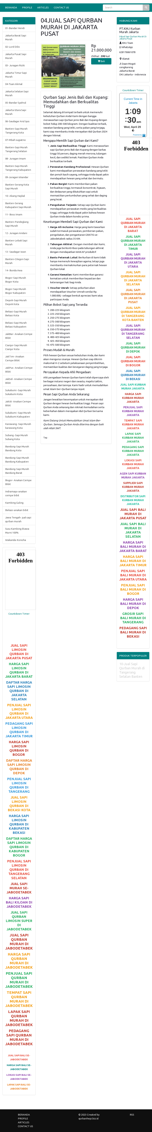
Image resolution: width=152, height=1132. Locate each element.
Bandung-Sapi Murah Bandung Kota (17, 448)
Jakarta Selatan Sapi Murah (16, 93)
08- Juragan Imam (15, 158)
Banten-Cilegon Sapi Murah (17, 261)
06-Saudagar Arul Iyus (17, 121)
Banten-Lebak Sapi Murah (16, 242)
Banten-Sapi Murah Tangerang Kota (16, 130)
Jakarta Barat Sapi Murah (15, 37)
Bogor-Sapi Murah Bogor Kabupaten (15, 291)
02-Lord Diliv (12, 46)
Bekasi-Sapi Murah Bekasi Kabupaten (16, 324)
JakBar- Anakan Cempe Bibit (18, 336)
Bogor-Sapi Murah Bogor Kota (15, 279)
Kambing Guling (14, 502)
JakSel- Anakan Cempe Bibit (18, 381)
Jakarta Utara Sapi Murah (15, 112)
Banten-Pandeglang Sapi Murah (16, 223)
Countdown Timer (18, 613)
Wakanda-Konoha (15, 540)
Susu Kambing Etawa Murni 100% (17, 530)
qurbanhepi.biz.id (88, 1118)
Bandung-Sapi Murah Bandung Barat (17, 471)
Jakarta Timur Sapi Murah (16, 74)
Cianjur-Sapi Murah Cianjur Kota (16, 347)
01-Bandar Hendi (15, 28)
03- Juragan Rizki (15, 65)
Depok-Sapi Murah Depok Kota (16, 302)
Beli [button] (101, 61)
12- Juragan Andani (16, 233)
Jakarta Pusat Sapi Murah (15, 56)
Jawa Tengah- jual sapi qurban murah (18, 519)
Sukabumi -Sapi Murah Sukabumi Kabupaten (18, 414)
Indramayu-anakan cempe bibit (16, 493)
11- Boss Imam (13, 214)
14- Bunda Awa (13, 270)
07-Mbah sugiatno (15, 139)
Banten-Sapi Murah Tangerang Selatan (16, 149)
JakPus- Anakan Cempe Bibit (19, 369)
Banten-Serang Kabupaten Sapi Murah (18, 205)
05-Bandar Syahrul (15, 102)
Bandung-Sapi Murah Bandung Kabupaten (17, 459)
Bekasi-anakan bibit (16, 510)
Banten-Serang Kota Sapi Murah (17, 186)
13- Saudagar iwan (15, 251)
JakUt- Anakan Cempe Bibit (18, 403)
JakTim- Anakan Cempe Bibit (14, 358)
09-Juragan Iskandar (16, 177)
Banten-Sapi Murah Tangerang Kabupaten (18, 168)
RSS (132, 1114)
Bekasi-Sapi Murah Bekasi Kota (16, 313)
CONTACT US (61, 7)
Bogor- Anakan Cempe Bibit (18, 482)
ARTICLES (43, 7)
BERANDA (11, 7)
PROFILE (27, 7)
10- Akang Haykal (15, 195)
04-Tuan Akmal (13, 84)
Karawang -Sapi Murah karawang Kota (18, 426)
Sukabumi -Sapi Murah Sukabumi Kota (18, 392)
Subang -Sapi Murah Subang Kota (16, 437)
